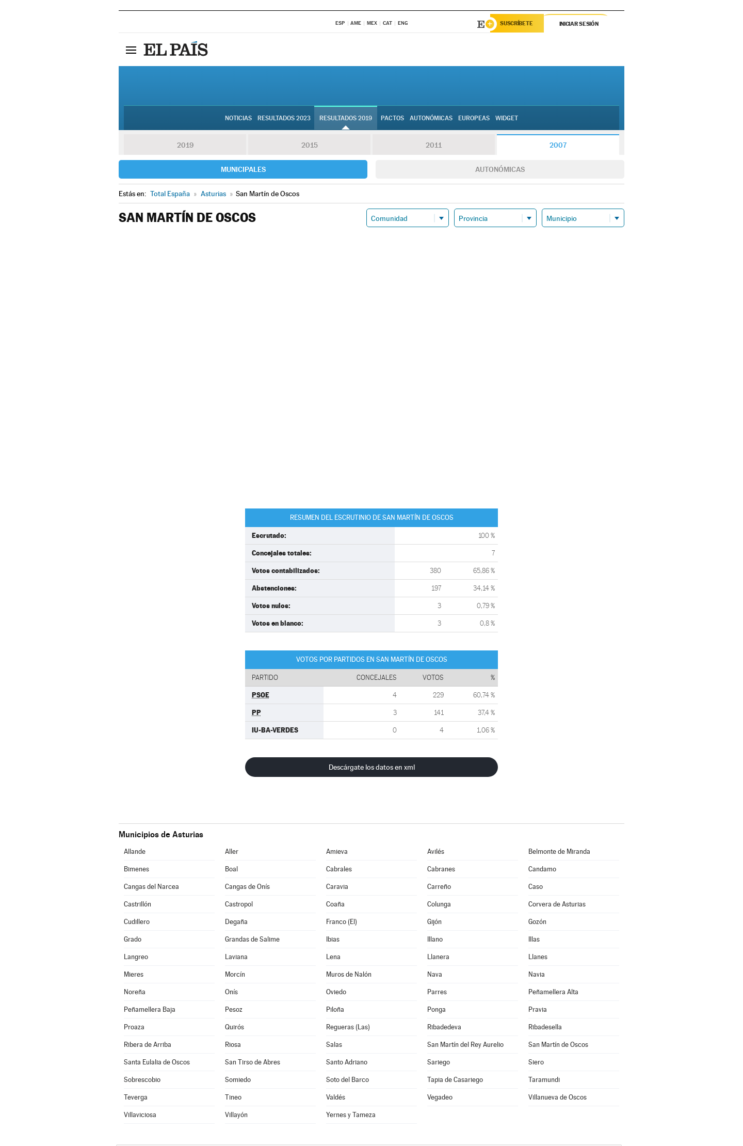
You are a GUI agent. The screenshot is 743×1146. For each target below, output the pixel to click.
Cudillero (137, 923)
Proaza (134, 1028)
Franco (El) (341, 923)
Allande (135, 853)
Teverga (136, 1099)
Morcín (235, 976)
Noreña (135, 993)
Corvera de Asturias (557, 906)
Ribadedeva (444, 1028)
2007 (558, 146)
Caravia (337, 888)
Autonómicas (500, 171)
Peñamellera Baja (149, 1011)
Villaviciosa (140, 1116)
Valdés (335, 1099)
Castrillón (137, 906)
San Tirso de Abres (252, 1064)
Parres (437, 993)
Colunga (439, 906)
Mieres (133, 976)
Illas (534, 941)
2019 (185, 146)
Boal (231, 870)
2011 (434, 146)
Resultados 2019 (345, 119)
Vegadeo (440, 1099)
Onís (231, 993)
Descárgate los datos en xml (372, 769)
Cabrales (339, 870)
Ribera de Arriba (147, 1046)
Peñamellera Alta (553, 993)
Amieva (337, 853)
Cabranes (441, 870)
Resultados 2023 (284, 119)
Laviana (236, 958)
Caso (535, 888)
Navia (536, 976)
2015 (309, 146)
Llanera (438, 958)
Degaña (236, 923)
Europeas (474, 119)
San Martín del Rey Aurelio (465, 1046)
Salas (334, 1046)
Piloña (335, 1011)
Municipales (243, 171)
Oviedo (336, 993)
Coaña (335, 906)
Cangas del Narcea (151, 888)
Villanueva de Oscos (557, 1099)
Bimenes (136, 870)
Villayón (236, 1116)
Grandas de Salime (252, 941)
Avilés (435, 853)
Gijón (434, 923)
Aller (231, 853)
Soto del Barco (347, 1081)
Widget (506, 119)
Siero (536, 1064)
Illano (435, 941)
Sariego (438, 1064)
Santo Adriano (346, 1064)
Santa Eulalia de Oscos (157, 1064)
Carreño (439, 888)
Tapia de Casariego (455, 1081)
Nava (434, 976)
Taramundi (544, 1081)
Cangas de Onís (247, 888)
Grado (132, 941)
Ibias (333, 941)
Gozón (537, 923)
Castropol (239, 906)
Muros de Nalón (349, 976)
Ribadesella (545, 1028)
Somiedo (238, 1081)
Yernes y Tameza (351, 1116)
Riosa (233, 1046)
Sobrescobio (142, 1081)
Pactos (392, 119)
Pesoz (234, 1011)
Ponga (436, 1011)
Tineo (233, 1099)
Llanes (537, 958)
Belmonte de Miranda (559, 853)
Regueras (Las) (348, 1028)
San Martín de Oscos (558, 1046)
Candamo (542, 870)
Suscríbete (519, 24)
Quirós (234, 1028)
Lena (333, 958)
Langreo (136, 958)
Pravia (537, 1011)
